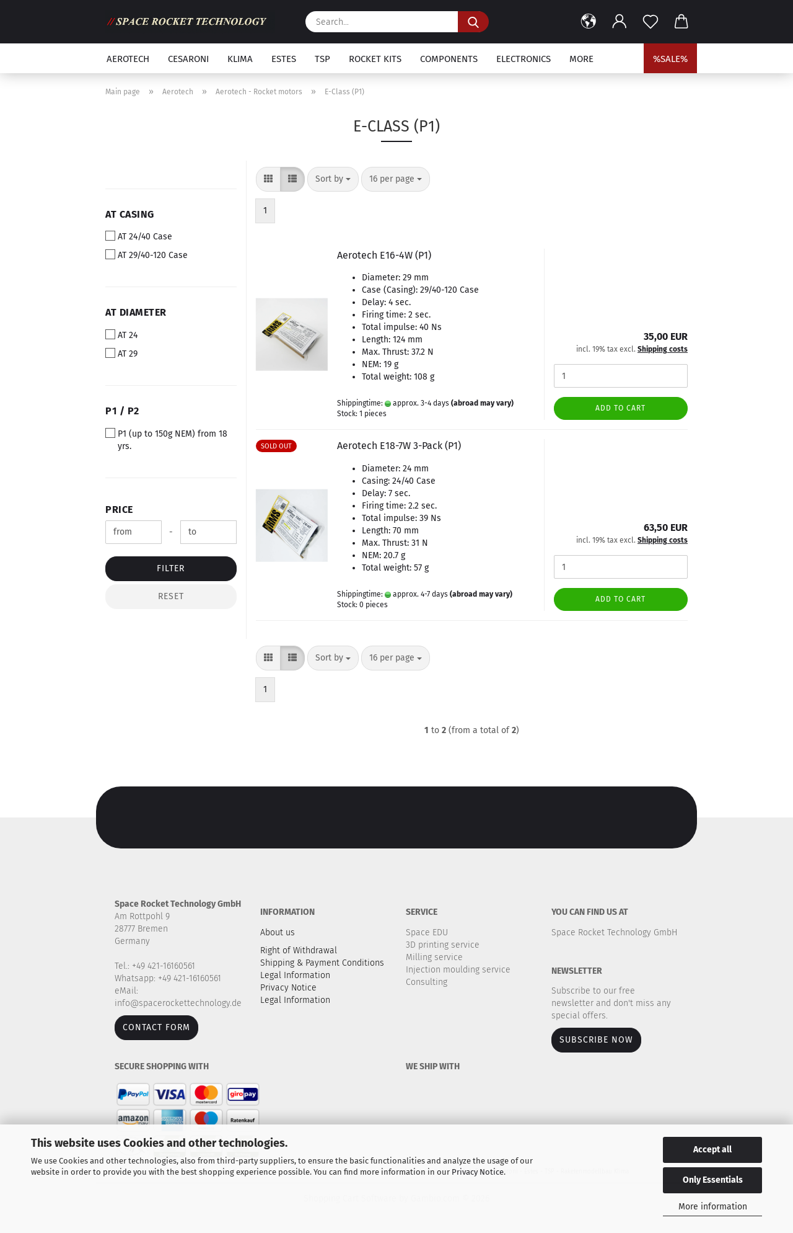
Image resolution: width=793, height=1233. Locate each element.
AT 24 (121, 335)
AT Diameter (136, 312)
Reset (171, 596)
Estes (283, 59)
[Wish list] (650, 21)
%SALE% (670, 59)
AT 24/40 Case (138, 236)
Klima (240, 59)
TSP (322, 59)
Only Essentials (713, 1180)
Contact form (156, 1027)
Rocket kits (375, 59)
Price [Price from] (119, 509)
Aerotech (128, 59)
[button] (588, 21)
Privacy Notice (478, 1172)
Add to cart (620, 408)
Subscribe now (596, 1040)
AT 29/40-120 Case (146, 254)
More (581, 59)
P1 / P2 (122, 411)
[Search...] (473, 21)
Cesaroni (188, 59)
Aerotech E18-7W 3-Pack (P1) (399, 446)
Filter (171, 568)
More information (712, 1206)
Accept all (712, 1149)
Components (449, 59)
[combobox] (333, 179)
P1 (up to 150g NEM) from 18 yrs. (166, 440)
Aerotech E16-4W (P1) (384, 255)
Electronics (523, 59)
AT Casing (129, 214)
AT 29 (121, 353)
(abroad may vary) (482, 403)
